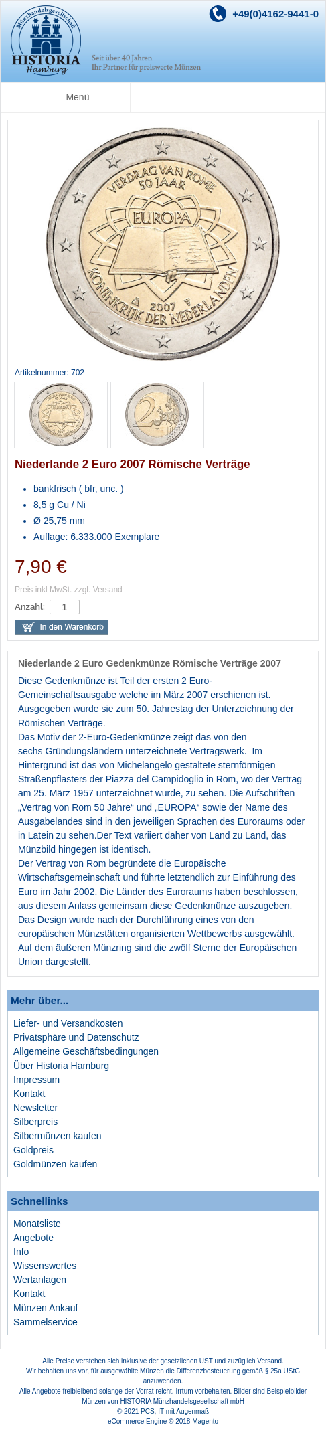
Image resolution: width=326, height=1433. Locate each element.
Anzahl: (30, 607)
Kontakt (29, 1093)
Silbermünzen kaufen (57, 1135)
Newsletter (35, 1107)
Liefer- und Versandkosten (68, 1023)
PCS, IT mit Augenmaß (175, 1411)
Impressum (36, 1079)
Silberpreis (35, 1121)
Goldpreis (33, 1150)
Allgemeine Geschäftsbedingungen (86, 1051)
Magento (205, 1421)
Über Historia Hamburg (61, 1065)
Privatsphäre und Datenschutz (76, 1037)
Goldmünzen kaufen (55, 1164)
